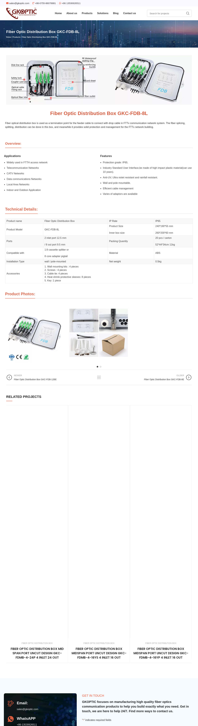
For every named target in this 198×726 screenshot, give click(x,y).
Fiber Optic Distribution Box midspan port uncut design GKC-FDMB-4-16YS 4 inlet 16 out (99, 653)
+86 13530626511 (71, 3)
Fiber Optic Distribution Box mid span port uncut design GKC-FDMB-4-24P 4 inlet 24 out (37, 653)
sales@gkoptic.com (19, 3)
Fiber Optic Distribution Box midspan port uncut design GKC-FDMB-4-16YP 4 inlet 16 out (160, 653)
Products (16, 37)
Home (8, 37)
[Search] (169, 13)
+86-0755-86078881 (45, 3)
